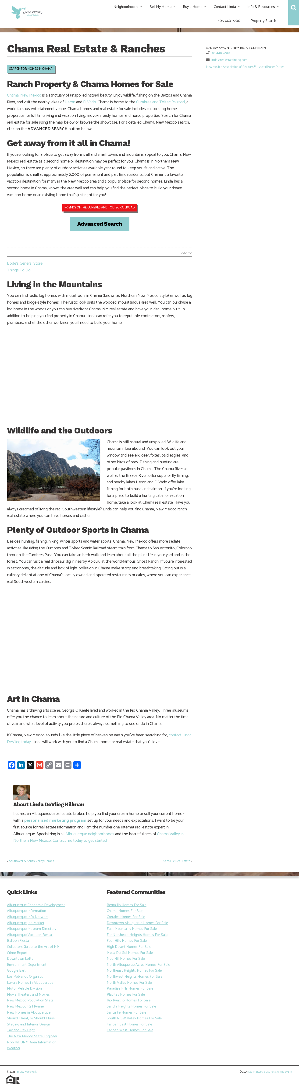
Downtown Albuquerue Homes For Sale (137, 923)
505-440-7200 (229, 21)
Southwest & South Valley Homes (31, 861)
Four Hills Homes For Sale (127, 941)
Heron (70, 102)
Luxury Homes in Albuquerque (30, 983)
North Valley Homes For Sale (129, 983)
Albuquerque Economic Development (36, 905)
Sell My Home (160, 7)
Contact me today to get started (80, 840)
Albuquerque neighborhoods (89, 834)
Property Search (263, 21)
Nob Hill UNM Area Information (31, 1042)
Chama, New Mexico (24, 95)
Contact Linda (225, 7)
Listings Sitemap (275, 1072)
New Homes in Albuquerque (28, 1012)
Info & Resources (261, 7)
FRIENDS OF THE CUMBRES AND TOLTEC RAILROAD (99, 207)
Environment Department (26, 965)
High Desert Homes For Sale (129, 947)
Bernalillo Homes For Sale (126, 905)
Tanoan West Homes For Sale (130, 1030)
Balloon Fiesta (18, 941)
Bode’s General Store (25, 263)
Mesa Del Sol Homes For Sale (130, 953)
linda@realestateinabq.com (229, 60)
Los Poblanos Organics (25, 976)
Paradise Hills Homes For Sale (130, 988)
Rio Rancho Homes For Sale (128, 1000)
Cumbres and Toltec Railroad (160, 102)
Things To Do (19, 270)
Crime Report (17, 953)
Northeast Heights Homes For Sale (134, 970)
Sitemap (260, 1072)
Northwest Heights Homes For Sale (134, 976)
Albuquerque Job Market (25, 923)
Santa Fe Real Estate (176, 861)
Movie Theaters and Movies (28, 994)
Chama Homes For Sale (125, 911)
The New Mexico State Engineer (32, 1036)
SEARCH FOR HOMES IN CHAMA (31, 69)
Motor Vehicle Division (24, 988)
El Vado (89, 102)
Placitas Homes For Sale (126, 994)
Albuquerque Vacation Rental (30, 935)
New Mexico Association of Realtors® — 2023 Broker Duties (245, 67)
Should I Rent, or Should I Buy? (31, 1018)
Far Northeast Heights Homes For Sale (137, 935)
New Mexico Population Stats (30, 1000)
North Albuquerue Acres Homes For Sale (138, 965)
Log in (251, 1072)
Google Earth (17, 970)
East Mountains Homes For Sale (132, 929)
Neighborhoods (126, 7)
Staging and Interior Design (28, 1024)
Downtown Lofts (20, 959)
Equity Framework (26, 1072)
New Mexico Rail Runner (26, 1006)
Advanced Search (99, 224)
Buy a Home (192, 7)
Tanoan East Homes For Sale (129, 1024)
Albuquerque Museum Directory (31, 929)
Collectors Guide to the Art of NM (33, 947)
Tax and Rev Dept (21, 1030)
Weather (13, 1048)
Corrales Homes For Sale (126, 917)
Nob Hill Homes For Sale (126, 959)
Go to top (185, 254)
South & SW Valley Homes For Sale (134, 1018)
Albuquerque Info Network (27, 917)
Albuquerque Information (26, 911)
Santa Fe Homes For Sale (126, 1012)
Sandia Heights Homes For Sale (131, 1006)
